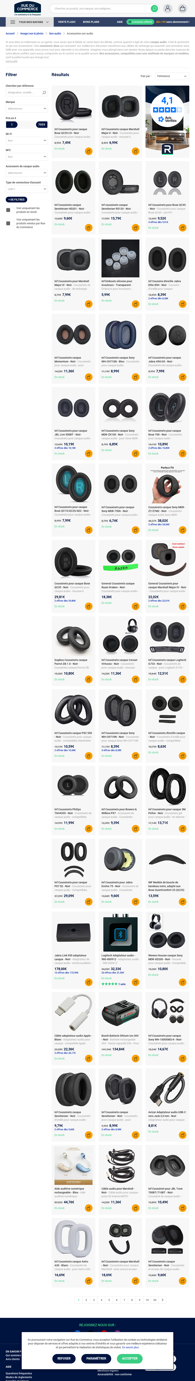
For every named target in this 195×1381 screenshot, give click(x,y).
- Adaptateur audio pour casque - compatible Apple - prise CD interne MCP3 (72, 1043)
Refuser (64, 1358)
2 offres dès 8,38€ (158, 298)
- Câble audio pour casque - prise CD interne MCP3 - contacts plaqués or (120, 1196)
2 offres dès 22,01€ (158, 600)
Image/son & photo (31, 33)
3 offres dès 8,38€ (111, 750)
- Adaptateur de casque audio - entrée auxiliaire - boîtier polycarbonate (73, 963)
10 (147, 1299)
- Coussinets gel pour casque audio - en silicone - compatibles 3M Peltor (167, 817)
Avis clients (13, 1359)
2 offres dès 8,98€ (111, 1129)
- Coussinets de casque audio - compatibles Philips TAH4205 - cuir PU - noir (72, 817)
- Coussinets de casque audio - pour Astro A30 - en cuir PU (72, 1269)
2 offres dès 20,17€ (65, 1052)
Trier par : (145, 76)
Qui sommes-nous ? (18, 1355)
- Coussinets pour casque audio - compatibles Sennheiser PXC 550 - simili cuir (72, 740)
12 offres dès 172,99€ (66, 972)
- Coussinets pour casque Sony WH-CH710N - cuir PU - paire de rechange (120, 740)
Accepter (129, 1358)
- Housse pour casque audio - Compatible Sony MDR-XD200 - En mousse (167, 963)
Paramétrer (96, 1358)
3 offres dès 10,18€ (65, 448)
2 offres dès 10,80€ (158, 448)
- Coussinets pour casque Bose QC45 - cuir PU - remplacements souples (166, 212)
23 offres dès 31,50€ (112, 972)
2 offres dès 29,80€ (65, 600)
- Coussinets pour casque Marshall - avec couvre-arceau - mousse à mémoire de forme (119, 1269)
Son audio (55, 33)
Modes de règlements (19, 1377)
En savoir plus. (130, 1347)
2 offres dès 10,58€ (65, 750)
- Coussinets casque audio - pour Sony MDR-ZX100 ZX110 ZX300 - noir (119, 438)
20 (154, 1299)
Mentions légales (108, 1370)
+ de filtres (16, 199)
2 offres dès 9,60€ (64, 1129)
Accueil (10, 33)
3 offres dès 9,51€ (158, 222)
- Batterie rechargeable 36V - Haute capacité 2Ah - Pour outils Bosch (120, 1043)
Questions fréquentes (19, 1373)
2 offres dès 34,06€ (158, 524)
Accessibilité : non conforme (115, 1374)
